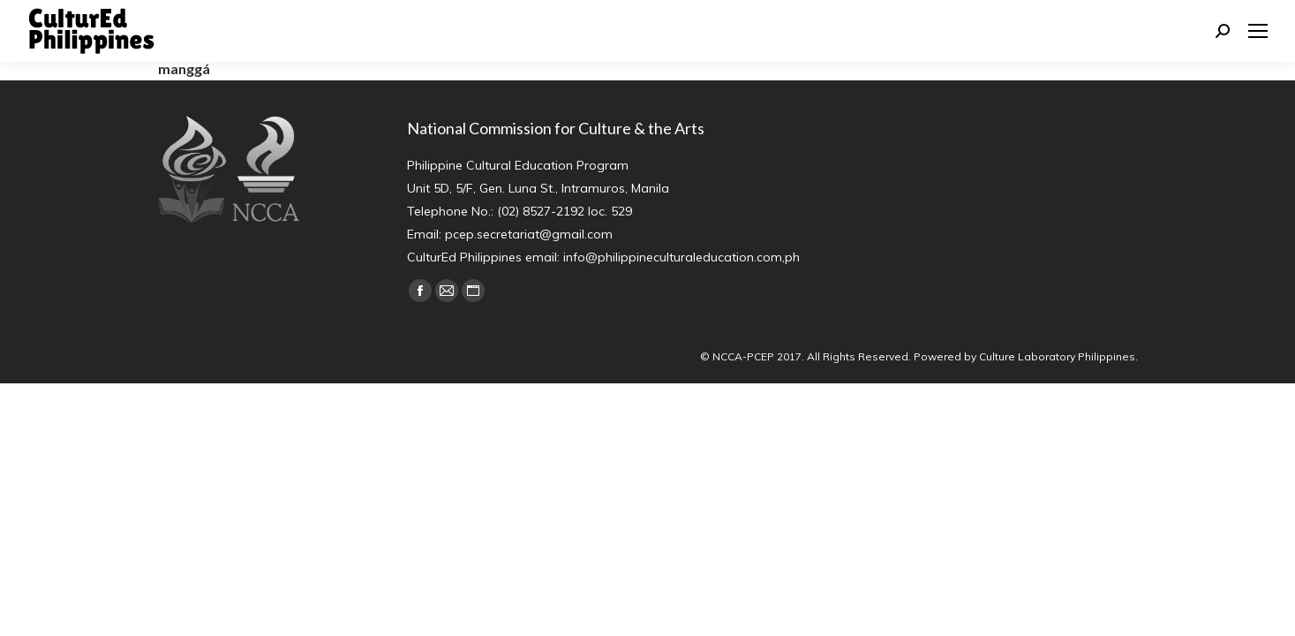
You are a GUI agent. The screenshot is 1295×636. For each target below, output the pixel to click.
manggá (184, 68)
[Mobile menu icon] (1258, 31)
